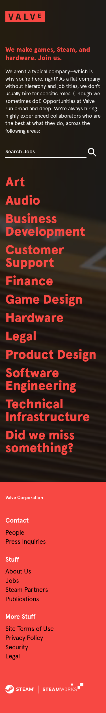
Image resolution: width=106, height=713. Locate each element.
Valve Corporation (24, 497)
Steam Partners (26, 590)
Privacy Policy (24, 638)
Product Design (50, 355)
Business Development (45, 226)
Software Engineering (40, 380)
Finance (29, 281)
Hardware (34, 318)
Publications (22, 599)
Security (16, 647)
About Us (18, 571)
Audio (22, 201)
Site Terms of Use (29, 629)
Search (92, 152)
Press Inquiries (25, 542)
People (14, 533)
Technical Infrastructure (47, 411)
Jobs (12, 581)
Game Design (44, 300)
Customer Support (34, 257)
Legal (20, 336)
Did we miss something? (40, 442)
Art (15, 182)
